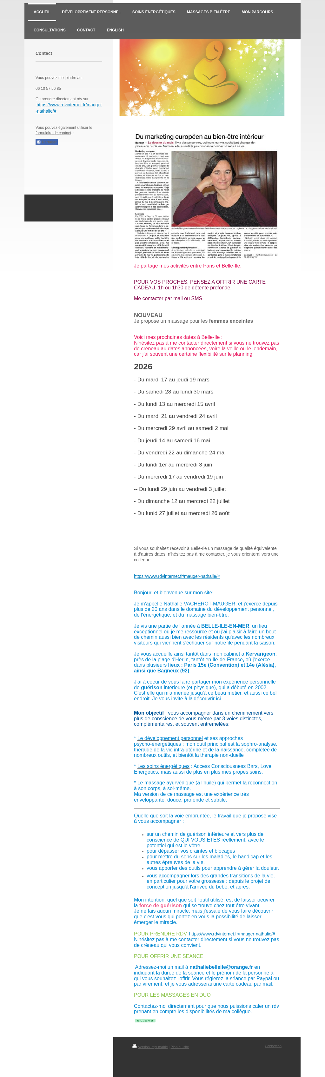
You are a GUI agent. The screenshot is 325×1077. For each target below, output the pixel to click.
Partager (46, 142)
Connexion (273, 1046)
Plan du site (180, 1047)
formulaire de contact (53, 133)
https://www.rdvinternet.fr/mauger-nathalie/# (177, 576)
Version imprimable (150, 1047)
